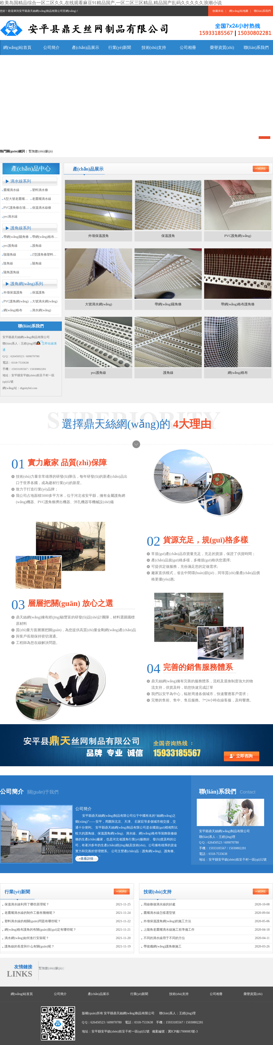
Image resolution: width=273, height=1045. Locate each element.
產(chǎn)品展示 (98, 994)
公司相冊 (216, 994)
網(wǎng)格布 (12, 310)
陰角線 (8, 263)
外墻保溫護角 (13, 292)
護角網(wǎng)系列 (26, 283)
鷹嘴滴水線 (11, 190)
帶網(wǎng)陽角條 (16, 237)
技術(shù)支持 (158, 891)
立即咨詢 (244, 756)
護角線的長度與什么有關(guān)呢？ (68, 946)
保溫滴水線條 (41, 207)
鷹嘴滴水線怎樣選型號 (207, 913)
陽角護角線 (11, 272)
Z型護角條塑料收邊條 (47, 254)
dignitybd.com (28, 388)
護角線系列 (20, 228)
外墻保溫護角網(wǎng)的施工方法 (207, 921)
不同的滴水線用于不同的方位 (207, 938)
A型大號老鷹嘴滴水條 (18, 199)
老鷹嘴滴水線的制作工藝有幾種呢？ (68, 913)
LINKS (19, 973)
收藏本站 (217, 11)
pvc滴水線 (10, 216)
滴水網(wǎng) (41, 310)
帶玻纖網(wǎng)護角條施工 (207, 946)
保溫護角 (38, 292)
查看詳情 (87, 858)
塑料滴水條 (40, 190)
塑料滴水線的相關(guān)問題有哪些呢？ (68, 921)
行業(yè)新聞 (17, 891)
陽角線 (37, 263)
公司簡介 (12, 791)
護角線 (37, 245)
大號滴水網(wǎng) (44, 301)
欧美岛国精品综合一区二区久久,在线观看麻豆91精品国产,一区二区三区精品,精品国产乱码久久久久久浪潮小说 (111, 2)
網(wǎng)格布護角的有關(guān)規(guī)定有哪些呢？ (68, 930)
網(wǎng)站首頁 (22, 994)
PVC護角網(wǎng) (16, 301)
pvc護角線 (10, 245)
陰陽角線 (9, 254)
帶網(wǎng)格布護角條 (48, 237)
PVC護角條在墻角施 (17, 207)
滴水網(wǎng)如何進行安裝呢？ (68, 938)
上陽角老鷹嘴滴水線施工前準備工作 (207, 930)
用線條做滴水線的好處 (207, 904)
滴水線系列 (20, 181)
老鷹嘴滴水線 (41, 199)
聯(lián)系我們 (262, 11)
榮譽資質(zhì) (253, 994)
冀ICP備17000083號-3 (183, 1031)
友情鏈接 (23, 966)
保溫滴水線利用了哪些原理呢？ (68, 904)
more (262, 168)
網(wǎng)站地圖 (238, 11)
